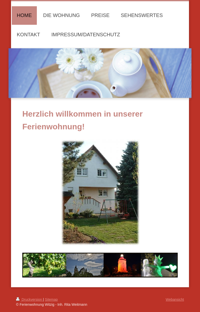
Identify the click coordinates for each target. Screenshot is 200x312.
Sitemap (51, 299)
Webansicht (175, 299)
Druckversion (29, 299)
